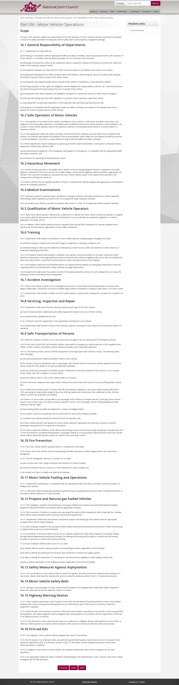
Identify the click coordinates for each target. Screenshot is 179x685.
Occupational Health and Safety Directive (50, 18)
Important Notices (89, 682)
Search (155, 3)
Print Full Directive (137, 30)
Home (22, 18)
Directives (104, 11)
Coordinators (135, 11)
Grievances (147, 11)
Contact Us (133, 682)
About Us (94, 11)
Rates (112, 11)
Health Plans (122, 11)
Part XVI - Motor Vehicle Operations (100, 18)
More (156, 11)
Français (120, 3)
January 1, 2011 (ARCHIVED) (76, 18)
